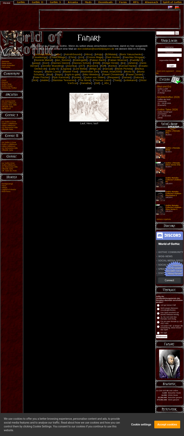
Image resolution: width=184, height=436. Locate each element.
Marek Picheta (124, 68)
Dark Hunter (113, 57)
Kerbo (112, 65)
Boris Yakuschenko (131, 54)
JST (82, 65)
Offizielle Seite (7, 107)
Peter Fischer (41, 77)
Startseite (5, 61)
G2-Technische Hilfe (10, 148)
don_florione (63, 60)
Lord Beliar (80, 68)
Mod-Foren (6, 191)
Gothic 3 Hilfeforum (9, 124)
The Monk (84, 80)
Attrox (88, 54)
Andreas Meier (43, 54)
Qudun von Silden (94, 77)
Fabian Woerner (118, 60)
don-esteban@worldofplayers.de (95, 48)
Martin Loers (53, 71)
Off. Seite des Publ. (9, 171)
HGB (96, 63)
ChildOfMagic (58, 57)
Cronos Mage (94, 57)
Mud (49, 74)
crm (81, 57)
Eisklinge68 (80, 60)
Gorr (45, 63)
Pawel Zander (134, 74)
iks (123, 63)
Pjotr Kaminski (61, 77)
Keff (103, 65)
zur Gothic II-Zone (9, 142)
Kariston (92, 65)
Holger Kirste (110, 63)
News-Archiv (7, 63)
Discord (5, 82)
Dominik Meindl (43, 60)
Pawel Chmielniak (113, 74)
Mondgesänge (7, 184)
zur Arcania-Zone (8, 101)
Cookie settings (141, 426)
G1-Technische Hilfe (10, 167)
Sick (35, 80)
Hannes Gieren (60, 63)
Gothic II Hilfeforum (9, 144)
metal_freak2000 (111, 71)
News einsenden (8, 65)
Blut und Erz (164, 86)
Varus (4, 186)
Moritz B (129, 71)
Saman (127, 77)
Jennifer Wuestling (52, 65)
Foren (4, 80)
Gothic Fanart (7, 86)
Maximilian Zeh (89, 71)
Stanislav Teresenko (63, 80)
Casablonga (40, 57)
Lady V (54, 68)
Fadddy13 (136, 60)
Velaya (4, 188)
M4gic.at (95, 68)
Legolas (66, 68)
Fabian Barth (97, 60)
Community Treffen (9, 88)
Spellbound (6, 109)
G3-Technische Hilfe (10, 127)
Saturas (138, 77)
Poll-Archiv (6, 67)
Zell (97, 83)
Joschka (71, 65)
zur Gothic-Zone (8, 163)
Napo (59, 74)
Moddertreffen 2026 (168, 97)
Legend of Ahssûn (9, 189)
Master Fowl (70, 71)
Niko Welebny (91, 74)
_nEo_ (106, 83)
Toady (117, 80)
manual (108, 68)
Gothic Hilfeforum (9, 165)
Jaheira (132, 63)
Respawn (113, 77)
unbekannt (130, 80)
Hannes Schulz (81, 63)
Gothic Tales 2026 (167, 109)
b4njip (98, 54)
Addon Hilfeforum (8, 125)
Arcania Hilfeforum (9, 103)
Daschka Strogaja (134, 57)
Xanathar (86, 83)
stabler (45, 80)
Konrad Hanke (128, 65)
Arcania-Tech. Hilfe (9, 105)
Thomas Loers (102, 80)
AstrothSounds (73, 54)
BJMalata (111, 54)
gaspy (36, 63)
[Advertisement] (109, 19)
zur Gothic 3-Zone (9, 122)
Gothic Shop (7, 84)
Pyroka (76, 77)
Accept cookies (167, 426)
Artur (58, 54)
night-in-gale (73, 74)
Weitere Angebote (164, 219)
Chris (73, 57)
